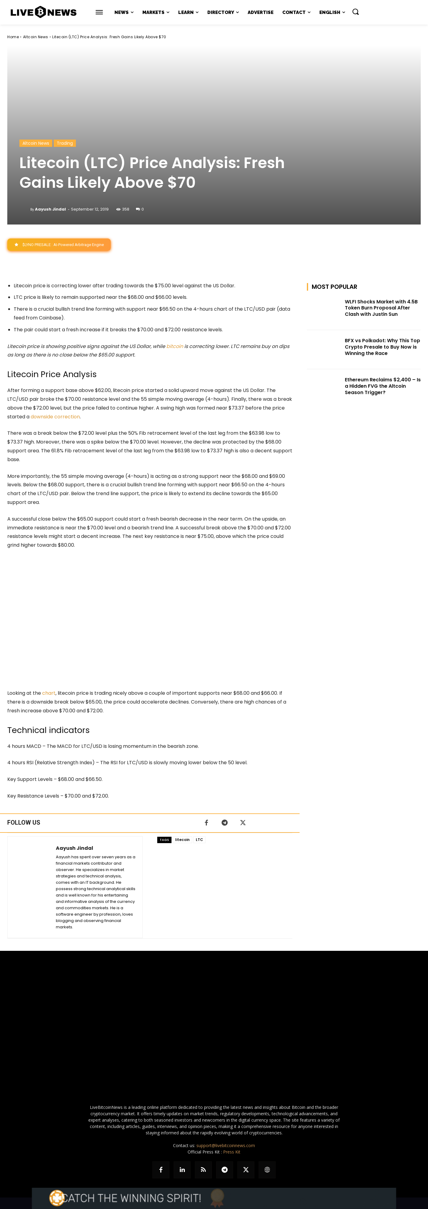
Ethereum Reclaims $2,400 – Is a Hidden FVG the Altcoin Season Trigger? (383, 386)
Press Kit (231, 1152)
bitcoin (174, 346)
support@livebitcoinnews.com (225, 1145)
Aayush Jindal (50, 209)
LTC (199, 839)
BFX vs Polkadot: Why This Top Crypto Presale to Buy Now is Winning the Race (382, 347)
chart (49, 693)
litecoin (182, 839)
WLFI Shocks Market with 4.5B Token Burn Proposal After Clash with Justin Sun (381, 308)
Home (13, 36)
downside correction (55, 416)
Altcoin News (35, 36)
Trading (65, 143)
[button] (355, 11)
